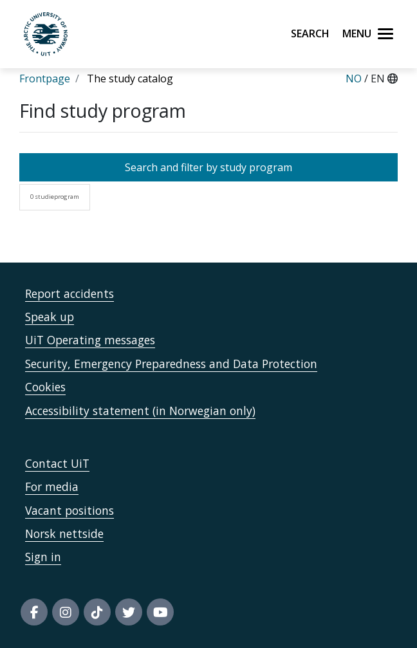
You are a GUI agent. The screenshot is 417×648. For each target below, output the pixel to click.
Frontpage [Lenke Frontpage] (44, 78)
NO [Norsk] (354, 78)
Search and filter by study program (208, 167)
